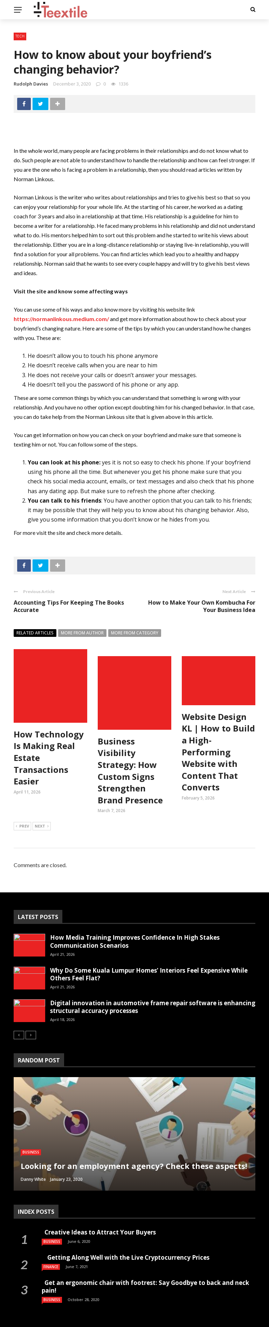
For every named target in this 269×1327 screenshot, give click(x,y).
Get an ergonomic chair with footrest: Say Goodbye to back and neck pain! (145, 1274)
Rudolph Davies (31, 84)
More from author (82, 633)
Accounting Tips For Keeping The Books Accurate (69, 606)
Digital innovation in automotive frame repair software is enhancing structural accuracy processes (152, 994)
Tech (20, 36)
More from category (134, 633)
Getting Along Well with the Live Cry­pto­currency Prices (126, 1245)
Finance (50, 1254)
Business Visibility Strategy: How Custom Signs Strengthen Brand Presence (130, 746)
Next (42, 814)
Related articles (35, 633)
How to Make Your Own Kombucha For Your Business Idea (201, 606)
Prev (22, 814)
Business (30, 1139)
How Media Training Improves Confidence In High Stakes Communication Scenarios (135, 929)
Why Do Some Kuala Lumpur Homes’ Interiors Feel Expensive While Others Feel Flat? (149, 961)
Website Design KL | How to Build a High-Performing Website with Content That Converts (218, 752)
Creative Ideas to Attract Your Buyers (99, 1220)
